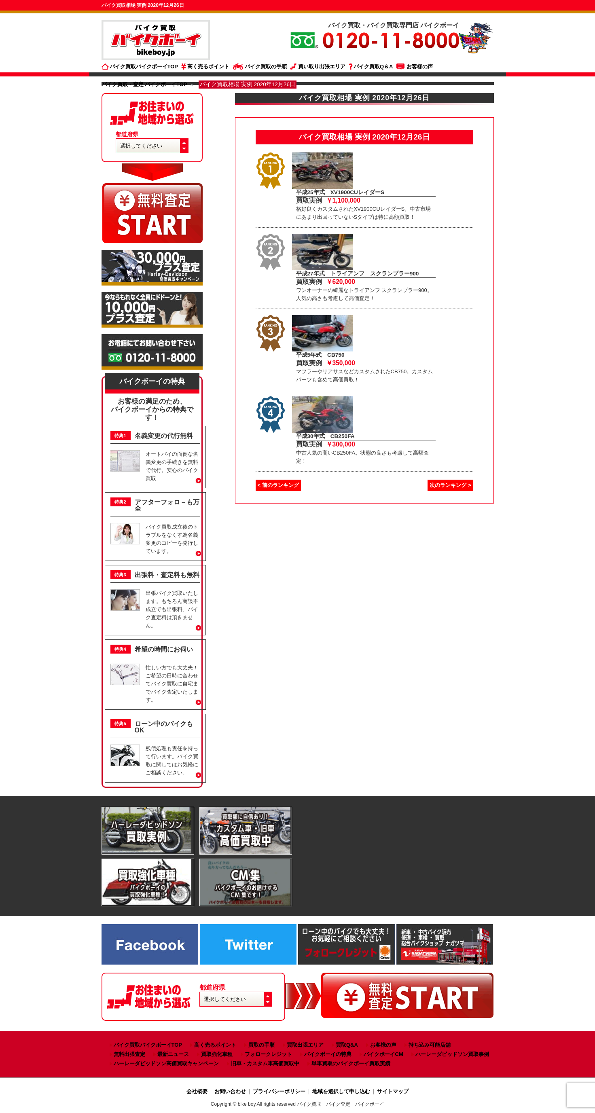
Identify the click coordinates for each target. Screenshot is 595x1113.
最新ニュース (173, 1054)
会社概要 (197, 1091)
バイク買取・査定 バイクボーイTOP (144, 84)
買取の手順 (261, 1045)
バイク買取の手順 (266, 66)
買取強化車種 (217, 1054)
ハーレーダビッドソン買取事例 (452, 1054)
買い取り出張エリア (321, 66)
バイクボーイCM (383, 1054)
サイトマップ (393, 1091)
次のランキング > (450, 485)
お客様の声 (420, 66)
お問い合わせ (230, 1091)
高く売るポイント (208, 66)
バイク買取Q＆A (373, 66)
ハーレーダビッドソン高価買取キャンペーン (166, 1063)
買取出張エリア (305, 1045)
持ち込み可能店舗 (430, 1045)
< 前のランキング (278, 485)
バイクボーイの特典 (152, 381)
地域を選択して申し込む (341, 1091)
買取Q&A (347, 1045)
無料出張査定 (129, 1054)
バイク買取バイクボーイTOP (144, 66)
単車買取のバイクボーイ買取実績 (350, 1063)
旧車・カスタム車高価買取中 (265, 1063)
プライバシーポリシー (279, 1091)
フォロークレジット (268, 1054)
